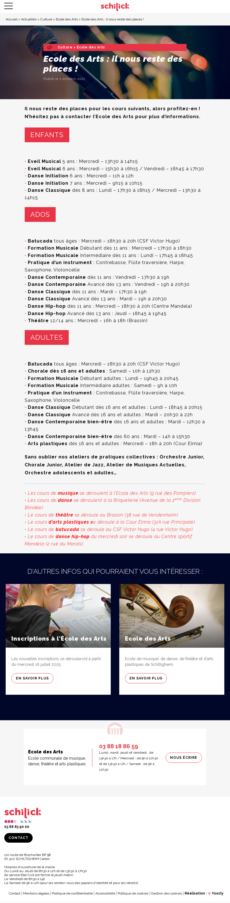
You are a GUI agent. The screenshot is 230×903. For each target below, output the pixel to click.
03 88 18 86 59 (118, 747)
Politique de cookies (133, 894)
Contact (18, 839)
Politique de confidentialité (72, 894)
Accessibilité (105, 894)
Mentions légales (36, 894)
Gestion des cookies (166, 894)
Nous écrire (183, 758)
